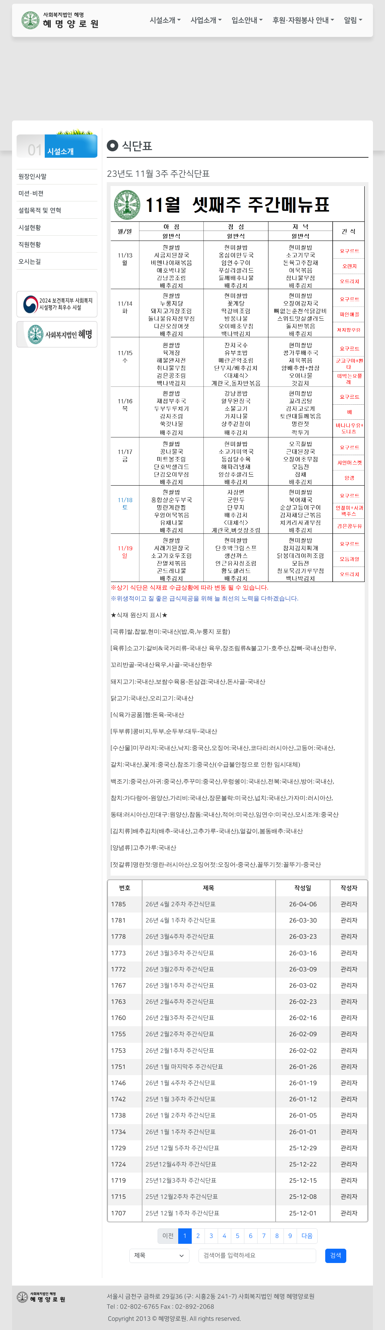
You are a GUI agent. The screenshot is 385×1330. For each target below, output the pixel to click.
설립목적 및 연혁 (39, 210)
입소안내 (244, 20)
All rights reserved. (215, 1319)
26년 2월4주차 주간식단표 (180, 1002)
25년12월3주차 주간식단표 (181, 1181)
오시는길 (29, 261)
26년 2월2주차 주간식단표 (180, 1034)
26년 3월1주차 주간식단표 (180, 986)
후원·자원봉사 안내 (301, 20)
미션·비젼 (31, 193)
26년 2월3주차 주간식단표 (180, 1018)
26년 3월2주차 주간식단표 (180, 969)
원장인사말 (32, 176)
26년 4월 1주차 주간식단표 (181, 920)
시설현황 (29, 227)
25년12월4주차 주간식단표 (181, 1164)
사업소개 (203, 20)
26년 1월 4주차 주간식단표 (181, 1083)
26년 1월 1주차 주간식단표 (181, 1132)
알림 (350, 20)
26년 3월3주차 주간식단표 (180, 953)
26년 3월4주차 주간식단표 (180, 937)
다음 (307, 1236)
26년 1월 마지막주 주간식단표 (184, 1067)
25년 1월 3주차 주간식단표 (181, 1099)
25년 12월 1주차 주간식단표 (183, 1213)
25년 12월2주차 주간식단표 (182, 1197)
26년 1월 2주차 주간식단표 (181, 1115)
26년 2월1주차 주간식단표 (180, 1051)
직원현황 (29, 244)
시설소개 (162, 20)
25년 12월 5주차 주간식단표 (183, 1148)
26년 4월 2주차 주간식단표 (181, 904)
